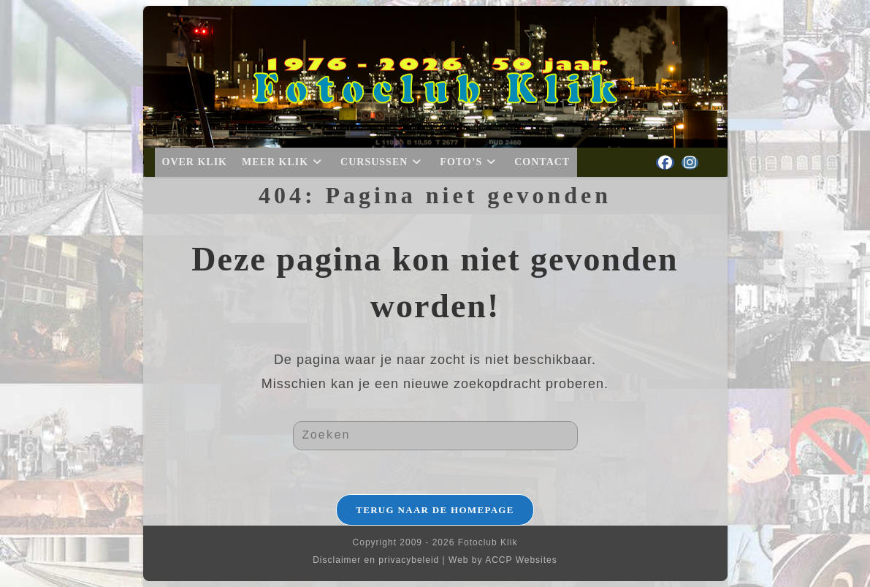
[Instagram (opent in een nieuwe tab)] (690, 163)
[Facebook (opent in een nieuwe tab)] (665, 163)
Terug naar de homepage (435, 509)
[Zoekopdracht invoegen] (435, 435)
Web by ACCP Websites (503, 560)
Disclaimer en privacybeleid (376, 560)
